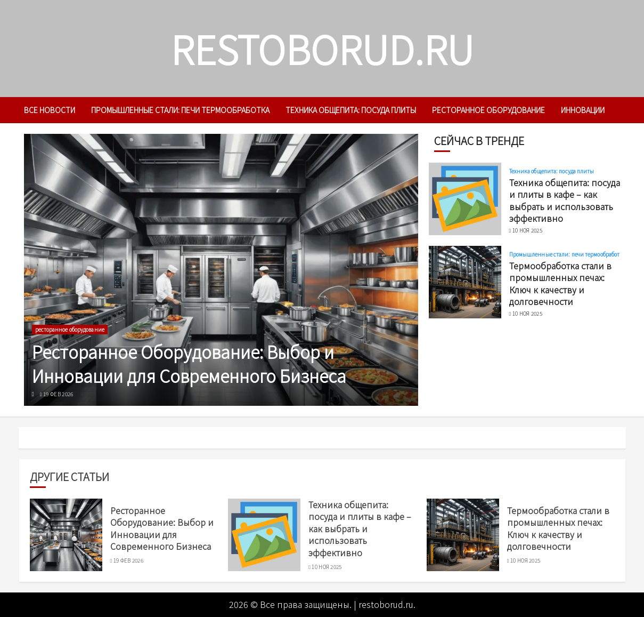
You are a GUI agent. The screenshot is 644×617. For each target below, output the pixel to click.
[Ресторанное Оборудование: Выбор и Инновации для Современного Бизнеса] (221, 270)
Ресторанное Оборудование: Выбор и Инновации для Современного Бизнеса (189, 363)
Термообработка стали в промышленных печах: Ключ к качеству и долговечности (560, 283)
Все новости (49, 110)
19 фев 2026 (58, 394)
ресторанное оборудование (488, 110)
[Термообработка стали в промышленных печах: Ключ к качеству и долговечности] (465, 282)
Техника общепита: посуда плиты (351, 110)
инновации (583, 110)
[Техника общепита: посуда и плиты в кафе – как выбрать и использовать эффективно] (465, 199)
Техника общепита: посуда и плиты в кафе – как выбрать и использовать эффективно (564, 200)
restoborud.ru (322, 48)
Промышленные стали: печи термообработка (180, 110)
